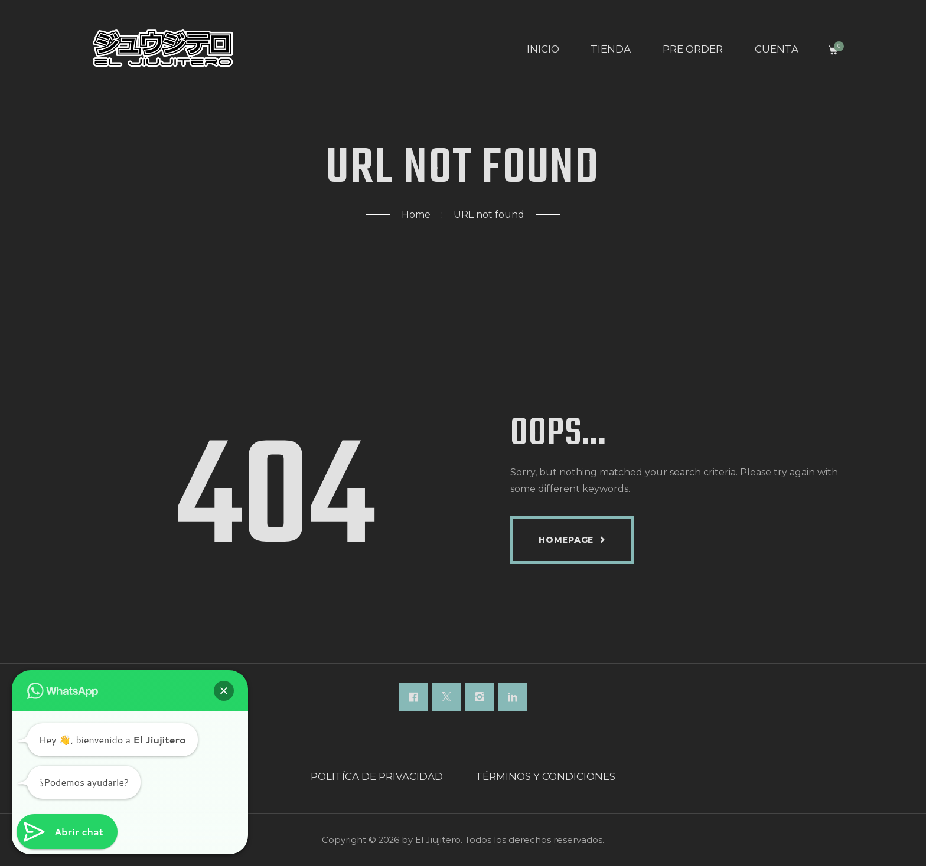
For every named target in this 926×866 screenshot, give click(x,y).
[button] (224, 691)
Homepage (566, 539)
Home (416, 214)
